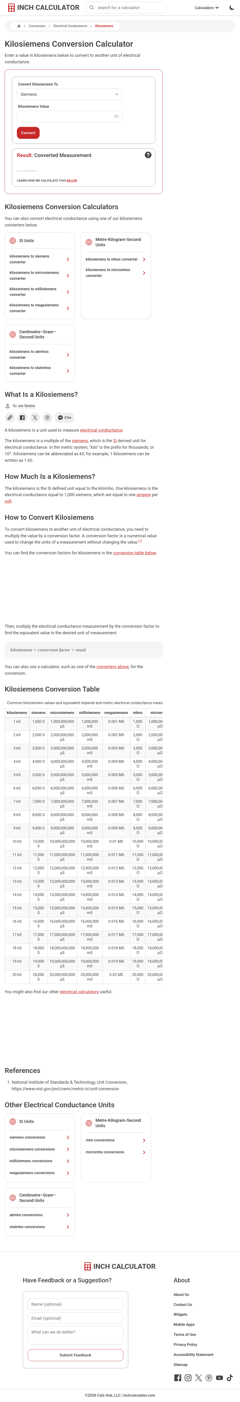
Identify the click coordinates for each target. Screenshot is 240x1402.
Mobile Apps (184, 1324)
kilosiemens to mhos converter (116, 259)
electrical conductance (101, 430)
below (72, 180)
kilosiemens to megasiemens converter (40, 308)
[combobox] (132, 7)
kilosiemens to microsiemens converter (40, 275)
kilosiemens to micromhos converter (116, 273)
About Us (181, 1294)
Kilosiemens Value (33, 106)
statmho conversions (40, 1227)
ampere (144, 494)
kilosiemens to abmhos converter (40, 354)
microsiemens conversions (40, 1149)
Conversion (37, 26)
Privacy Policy (185, 1344)
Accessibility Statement (194, 1354)
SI (115, 440)
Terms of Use (185, 1334)
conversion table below (134, 552)
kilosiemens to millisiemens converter (40, 292)
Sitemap (181, 1365)
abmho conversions (40, 1215)
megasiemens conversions (40, 1173)
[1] (140, 541)
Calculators (207, 8)
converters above (113, 666)
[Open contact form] (148, 155)
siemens (80, 440)
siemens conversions (40, 1137)
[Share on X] (35, 417)
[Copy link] (10, 417)
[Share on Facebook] (22, 417)
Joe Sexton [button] (26, 406)
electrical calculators (79, 991)
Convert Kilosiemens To (38, 84)
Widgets (181, 1314)
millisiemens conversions (40, 1161)
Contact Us (183, 1304)
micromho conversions (116, 1152)
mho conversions (116, 1140)
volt (8, 501)
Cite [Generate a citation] (64, 417)
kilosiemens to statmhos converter (40, 371)
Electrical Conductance (70, 26)
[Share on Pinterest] (47, 417)
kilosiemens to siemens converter (40, 259)
